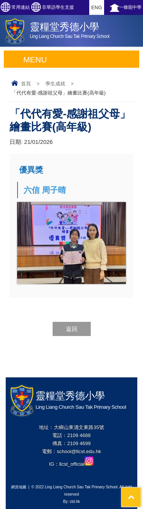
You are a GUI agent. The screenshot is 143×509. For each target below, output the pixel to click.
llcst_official (76, 464)
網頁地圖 (18, 487)
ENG (96, 7)
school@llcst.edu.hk (79, 451)
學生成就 (55, 83)
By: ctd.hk (71, 501)
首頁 (26, 83)
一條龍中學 (130, 7)
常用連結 (20, 7)
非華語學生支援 (58, 7)
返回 (71, 329)
